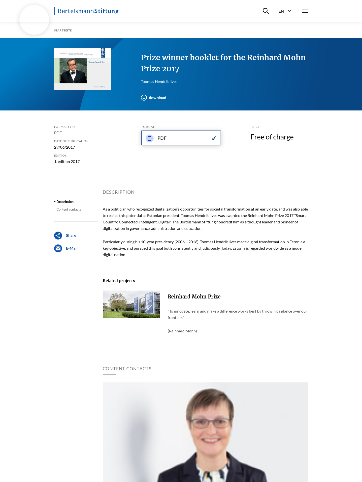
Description (65, 202)
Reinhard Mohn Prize (194, 297)
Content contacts (69, 209)
